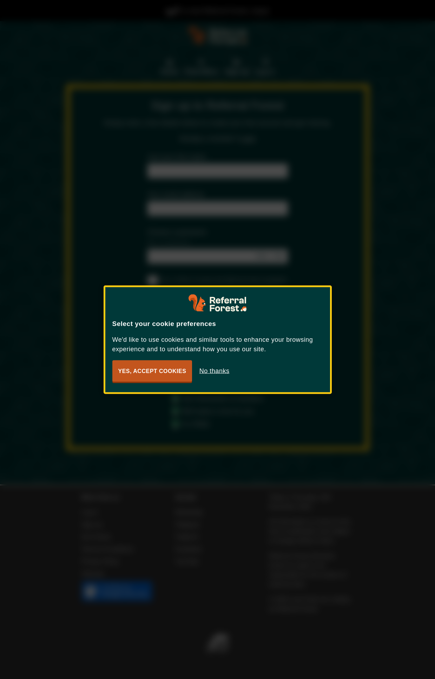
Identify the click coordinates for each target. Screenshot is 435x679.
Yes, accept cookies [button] (152, 371)
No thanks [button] (214, 370)
